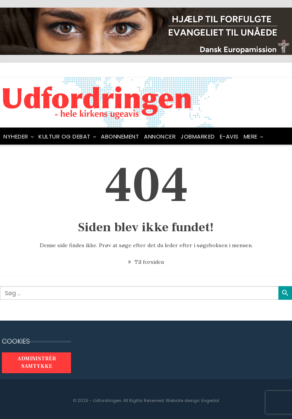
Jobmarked (198, 136)
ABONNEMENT (120, 136)
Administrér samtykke (36, 362)
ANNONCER (160, 136)
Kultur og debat (65, 136)
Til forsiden (146, 262)
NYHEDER (15, 136)
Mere (251, 136)
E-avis (229, 136)
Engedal (210, 400)
